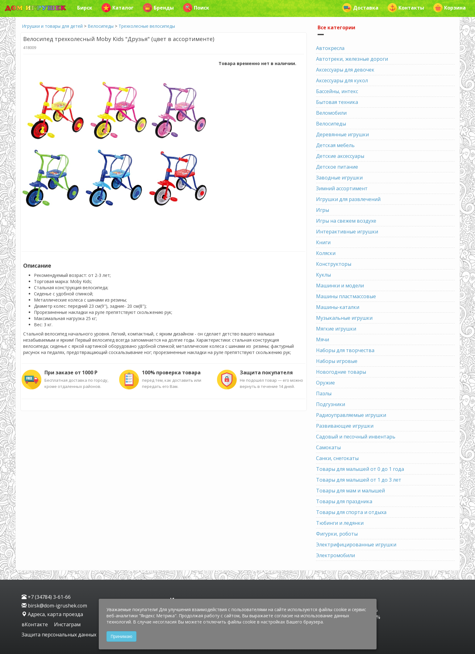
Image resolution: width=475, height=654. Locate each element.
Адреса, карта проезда (52, 614)
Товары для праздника (344, 501)
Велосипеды (101, 26)
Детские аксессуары (340, 156)
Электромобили (335, 555)
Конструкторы (333, 264)
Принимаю (121, 636)
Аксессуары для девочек (345, 69)
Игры (322, 210)
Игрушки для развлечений (348, 199)
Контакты (406, 7)
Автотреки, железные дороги (352, 59)
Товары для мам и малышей (350, 490)
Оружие (325, 382)
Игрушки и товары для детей (52, 26)
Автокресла (330, 48)
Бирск (84, 7)
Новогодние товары (341, 371)
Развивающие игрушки (344, 425)
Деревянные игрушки (342, 134)
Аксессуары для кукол (342, 80)
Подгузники (330, 404)
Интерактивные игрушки (347, 231)
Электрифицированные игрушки (356, 544)
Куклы (323, 274)
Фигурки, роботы (337, 533)
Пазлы (323, 393)
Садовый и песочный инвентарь (355, 436)
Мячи (322, 339)
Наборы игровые (336, 361)
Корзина (449, 7)
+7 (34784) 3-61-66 (46, 597)
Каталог (118, 7)
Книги (323, 242)
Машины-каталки (337, 307)
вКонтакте (35, 624)
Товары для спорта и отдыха (351, 512)
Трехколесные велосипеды (147, 26)
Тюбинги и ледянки (340, 523)
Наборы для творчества (345, 350)
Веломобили (331, 112)
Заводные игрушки (339, 177)
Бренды (158, 7)
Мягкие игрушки (336, 328)
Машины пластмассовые (346, 296)
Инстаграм (67, 624)
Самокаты (328, 447)
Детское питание (337, 166)
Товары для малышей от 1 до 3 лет (358, 479)
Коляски (325, 253)
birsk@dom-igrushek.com (54, 605)
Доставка (360, 7)
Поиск (196, 7)
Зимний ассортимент (342, 188)
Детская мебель (335, 145)
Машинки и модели (340, 285)
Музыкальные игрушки (344, 318)
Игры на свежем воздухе (346, 220)
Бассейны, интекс (337, 91)
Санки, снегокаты (337, 458)
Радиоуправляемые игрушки (351, 415)
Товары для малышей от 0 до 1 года (360, 469)
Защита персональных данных (59, 634)
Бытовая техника (337, 102)
